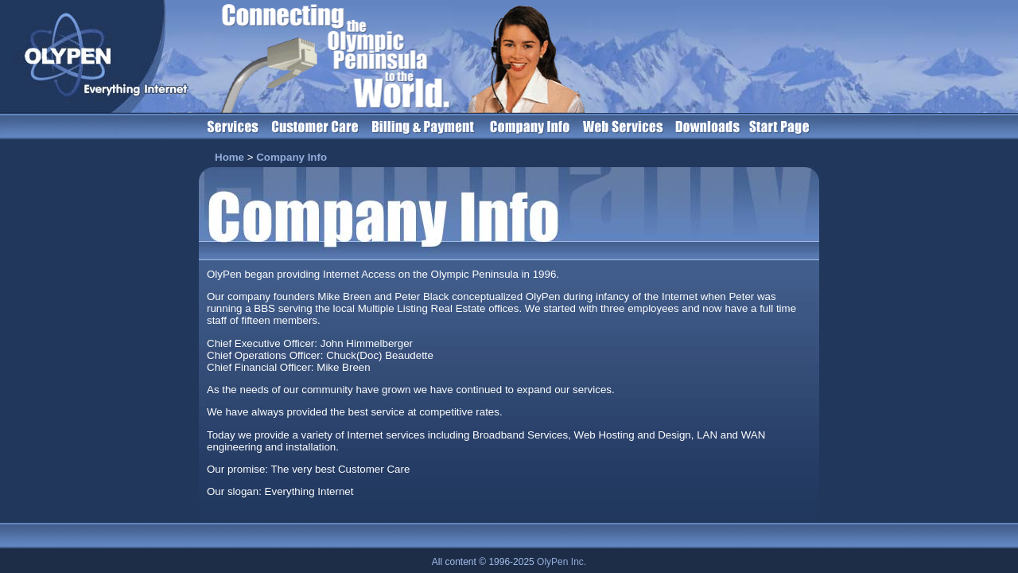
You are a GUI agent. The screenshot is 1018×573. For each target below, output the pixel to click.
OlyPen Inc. (561, 561)
